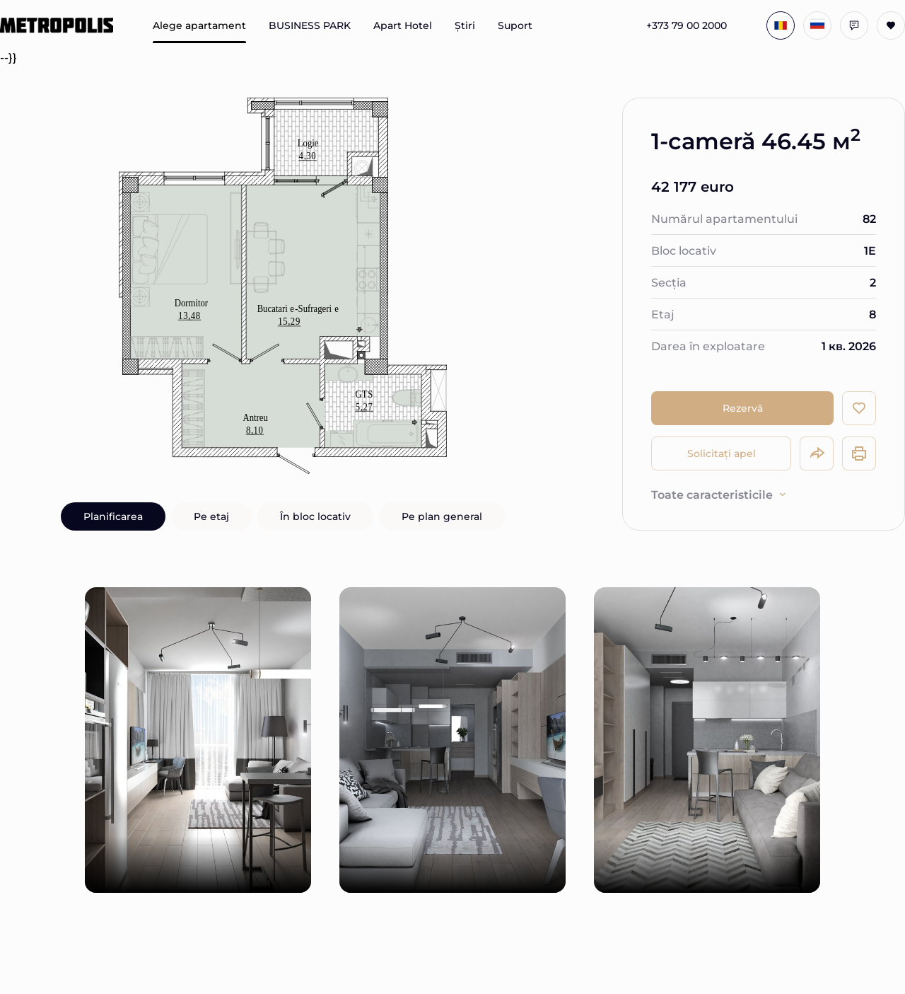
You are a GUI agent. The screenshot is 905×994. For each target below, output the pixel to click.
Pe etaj (211, 516)
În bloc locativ (315, 516)
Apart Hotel (402, 25)
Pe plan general (442, 516)
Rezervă (743, 408)
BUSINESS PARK (310, 25)
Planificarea (113, 516)
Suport (515, 25)
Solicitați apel (721, 453)
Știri (465, 25)
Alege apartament (199, 25)
